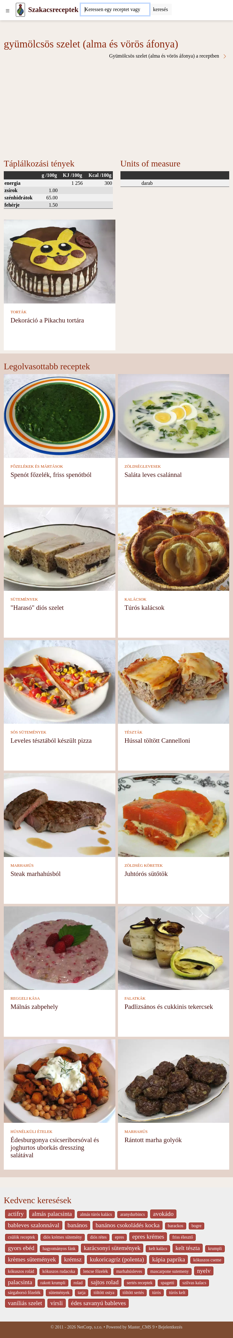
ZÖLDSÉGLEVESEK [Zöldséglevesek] (143, 466)
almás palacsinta (52, 1213)
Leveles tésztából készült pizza (51, 740)
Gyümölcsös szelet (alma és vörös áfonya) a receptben (168, 56)
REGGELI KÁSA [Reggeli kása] (25, 998)
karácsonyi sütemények (112, 1248)
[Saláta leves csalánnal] (174, 415)
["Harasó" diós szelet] (59, 548)
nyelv (204, 1270)
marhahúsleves (129, 1271)
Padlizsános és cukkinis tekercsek (169, 1006)
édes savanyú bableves (98, 1303)
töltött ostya (104, 1292)
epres (119, 1237)
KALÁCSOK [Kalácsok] (136, 599)
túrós (156, 1292)
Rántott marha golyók (153, 1139)
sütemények (59, 1292)
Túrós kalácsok (144, 607)
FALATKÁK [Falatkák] (135, 998)
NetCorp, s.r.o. (89, 1327)
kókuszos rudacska (58, 1271)
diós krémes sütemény (62, 1237)
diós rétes (98, 1237)
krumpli (215, 1248)
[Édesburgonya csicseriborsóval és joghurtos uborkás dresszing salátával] (59, 1080)
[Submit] (160, 9)
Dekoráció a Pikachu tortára (47, 320)
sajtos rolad (105, 1282)
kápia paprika (168, 1259)
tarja (81, 1292)
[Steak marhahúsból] (59, 814)
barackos (175, 1225)
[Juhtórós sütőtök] (174, 814)
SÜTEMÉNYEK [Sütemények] (24, 599)
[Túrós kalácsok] (174, 548)
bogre (196, 1225)
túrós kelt (177, 1292)
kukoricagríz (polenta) (117, 1259)
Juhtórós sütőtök (146, 873)
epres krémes (148, 1236)
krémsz (73, 1259)
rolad (78, 1282)
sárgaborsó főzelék (24, 1292)
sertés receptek (139, 1282)
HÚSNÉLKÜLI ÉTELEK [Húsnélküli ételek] (31, 1131)
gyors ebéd (21, 1248)
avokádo (163, 1213)
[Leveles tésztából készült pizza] (59, 681)
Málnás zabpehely (34, 1006)
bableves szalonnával (33, 1225)
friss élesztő (182, 1237)
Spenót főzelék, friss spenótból (50, 474)
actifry (16, 1213)
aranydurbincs (132, 1214)
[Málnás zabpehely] (59, 947)
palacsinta (20, 1282)
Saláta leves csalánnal (153, 474)
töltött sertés (133, 1292)
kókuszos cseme (207, 1260)
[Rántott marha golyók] (174, 1080)
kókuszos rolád (21, 1271)
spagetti (167, 1282)
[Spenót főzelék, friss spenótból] (59, 415)
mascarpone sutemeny (169, 1271)
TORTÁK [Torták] (18, 312)
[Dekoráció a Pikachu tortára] (59, 261)
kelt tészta (187, 1248)
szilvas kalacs (194, 1282)
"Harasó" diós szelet (37, 607)
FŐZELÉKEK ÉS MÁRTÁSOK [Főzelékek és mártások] (36, 466)
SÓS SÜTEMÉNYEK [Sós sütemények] (28, 732)
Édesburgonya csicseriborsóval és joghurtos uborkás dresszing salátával (54, 1147)
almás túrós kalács (96, 1214)
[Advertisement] (116, 106)
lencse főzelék (95, 1271)
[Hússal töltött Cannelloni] (174, 681)
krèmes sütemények (32, 1259)
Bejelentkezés (170, 1327)
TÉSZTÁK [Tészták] (134, 732)
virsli (56, 1303)
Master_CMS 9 (141, 1327)
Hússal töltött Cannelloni (157, 740)
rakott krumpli (52, 1282)
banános (78, 1225)
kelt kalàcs (158, 1248)
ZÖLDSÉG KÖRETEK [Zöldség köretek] (144, 865)
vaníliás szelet (25, 1303)
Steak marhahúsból (35, 873)
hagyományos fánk (59, 1248)
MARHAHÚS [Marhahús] (22, 865)
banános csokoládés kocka (127, 1225)
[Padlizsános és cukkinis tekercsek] (174, 947)
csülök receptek (21, 1237)
